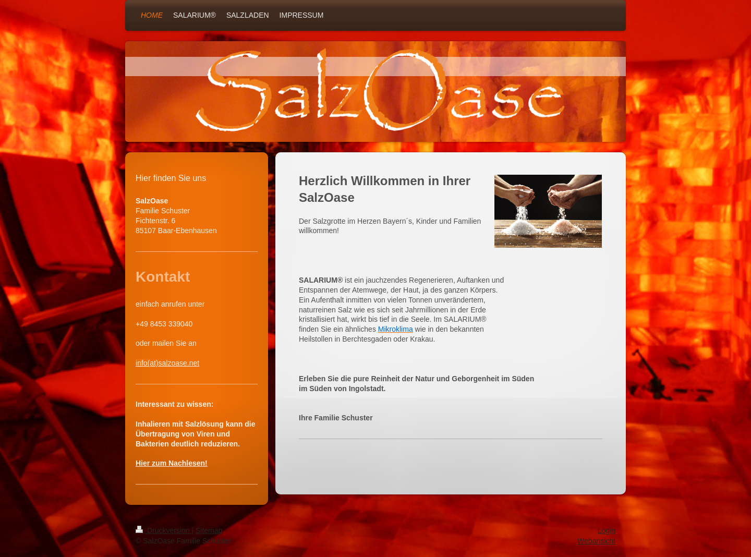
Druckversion (163, 530)
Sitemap (209, 530)
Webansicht (596, 541)
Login (606, 530)
